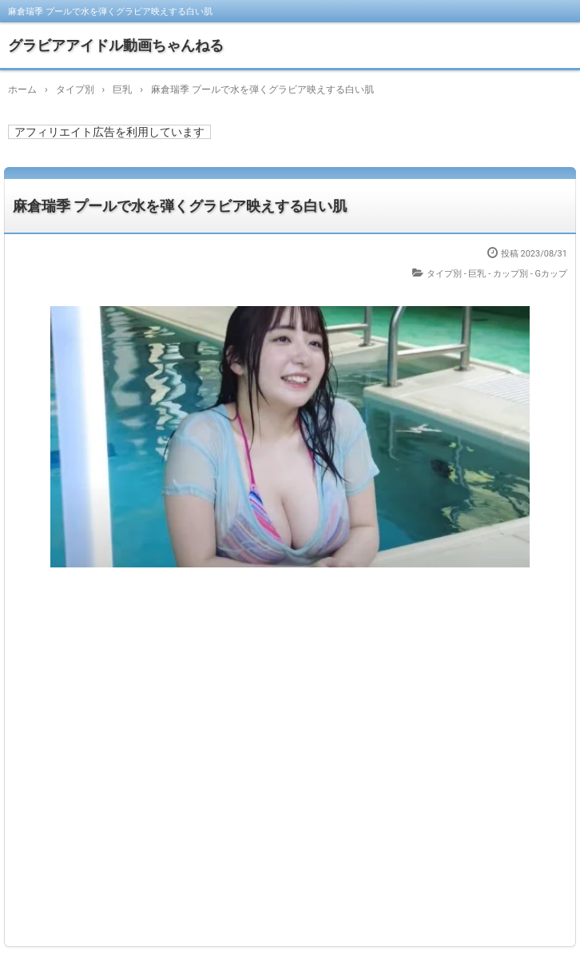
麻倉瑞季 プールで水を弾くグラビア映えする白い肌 (180, 205)
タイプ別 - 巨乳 (457, 274)
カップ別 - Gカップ (530, 274)
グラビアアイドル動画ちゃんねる (116, 45)
